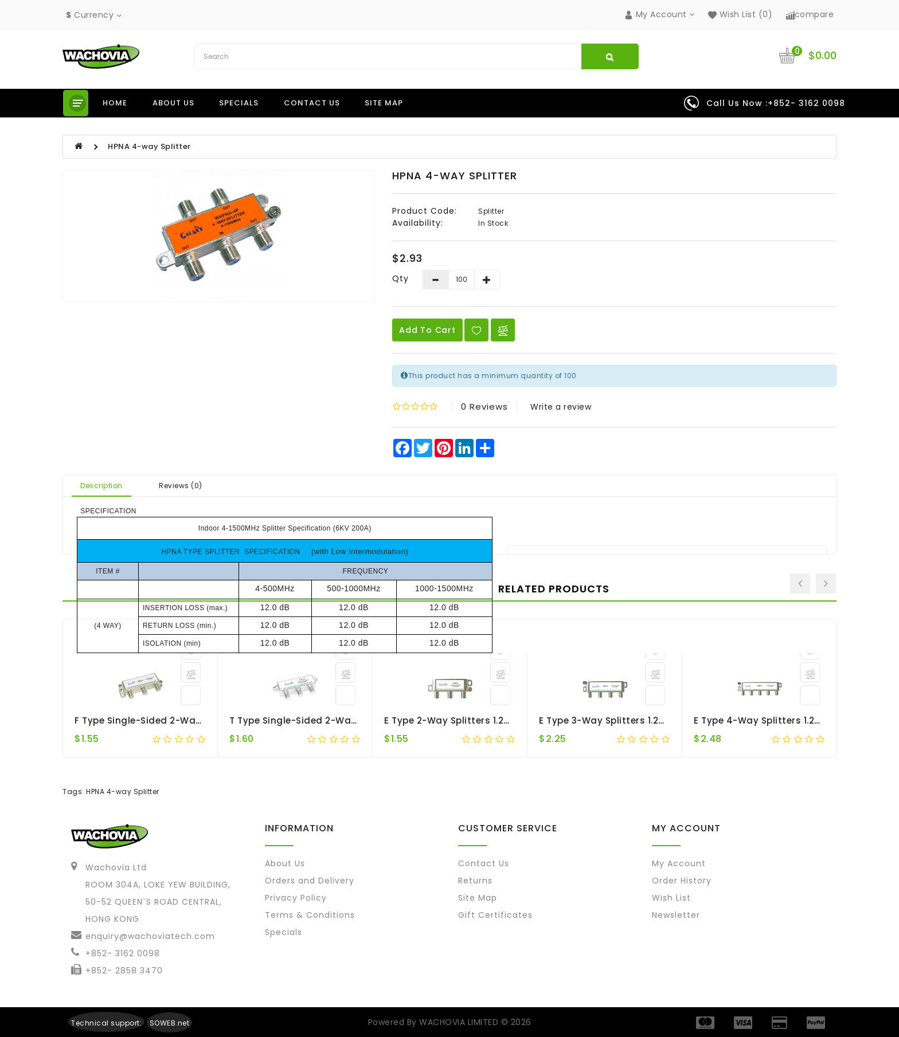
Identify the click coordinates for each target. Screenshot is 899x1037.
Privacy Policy (296, 898)
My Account (679, 863)
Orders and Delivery (309, 880)
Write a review (560, 407)
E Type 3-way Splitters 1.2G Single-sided (634, 720)
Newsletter (676, 915)
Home (115, 102)
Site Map (384, 102)
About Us (285, 863)
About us (173, 102)
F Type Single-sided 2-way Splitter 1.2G (167, 720)
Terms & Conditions (310, 915)
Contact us (312, 102)
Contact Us (483, 863)
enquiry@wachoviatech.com (150, 936)
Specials (239, 102)
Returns (475, 880)
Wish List (671, 898)
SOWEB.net (170, 1023)
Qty (400, 278)
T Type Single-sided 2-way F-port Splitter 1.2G (337, 720)
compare (810, 14)
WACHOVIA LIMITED (460, 1022)
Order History (682, 880)
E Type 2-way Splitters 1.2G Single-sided (479, 720)
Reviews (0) (180, 485)
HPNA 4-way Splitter (149, 146)
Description (101, 485)
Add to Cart (427, 330)
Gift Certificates (495, 915)
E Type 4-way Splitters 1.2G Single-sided (789, 720)
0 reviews (484, 406)
